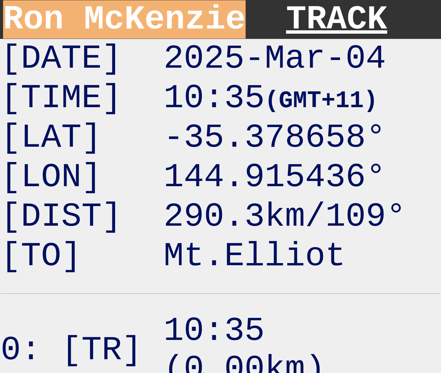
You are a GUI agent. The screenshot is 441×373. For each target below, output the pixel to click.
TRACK (336, 19)
